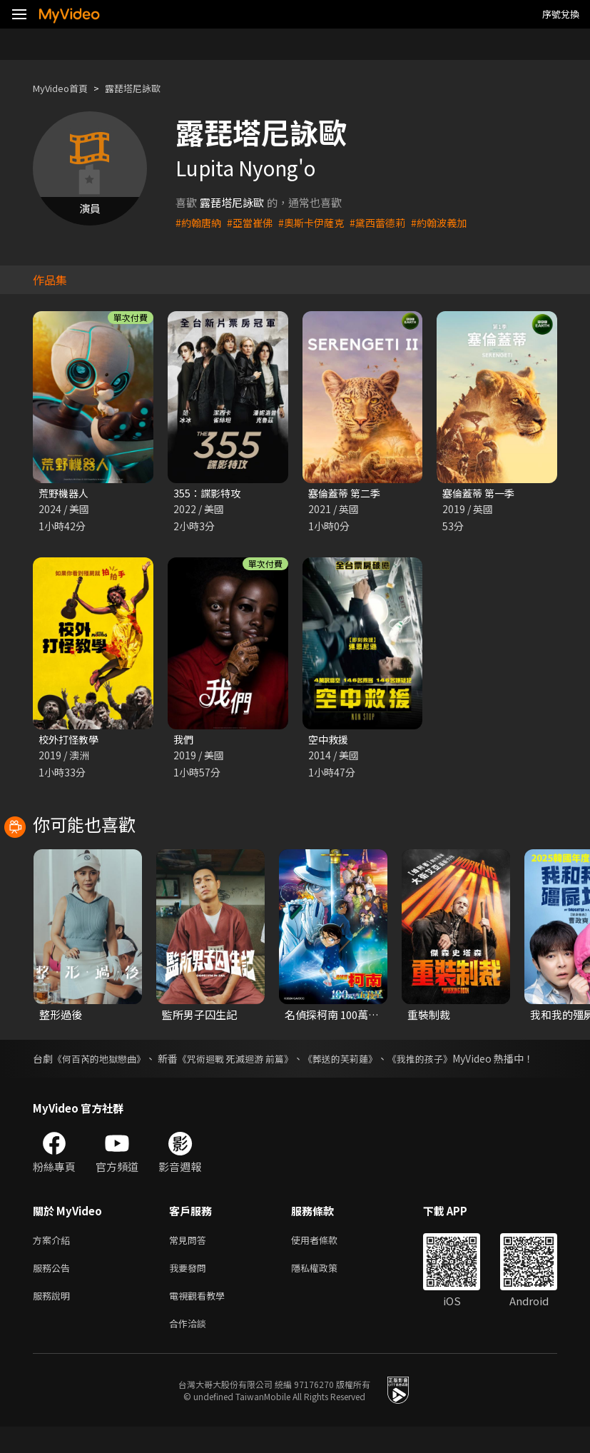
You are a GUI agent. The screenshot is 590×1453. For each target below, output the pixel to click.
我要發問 (190, 1288)
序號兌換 (560, 14)
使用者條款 (326, 1258)
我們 (184, 741)
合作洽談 (190, 1348)
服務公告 (54, 1288)
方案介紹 (54, 1258)
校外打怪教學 (71, 741)
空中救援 (329, 741)
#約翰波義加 (454, 222)
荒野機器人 (65, 493)
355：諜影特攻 (208, 493)
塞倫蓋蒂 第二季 (346, 493)
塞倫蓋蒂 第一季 (480, 493)
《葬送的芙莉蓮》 (371, 1061)
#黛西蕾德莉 (389, 222)
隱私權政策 (326, 1288)
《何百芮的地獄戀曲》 (106, 1061)
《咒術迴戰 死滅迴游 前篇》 (256, 1061)
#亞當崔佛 (254, 222)
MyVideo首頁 (65, 88)
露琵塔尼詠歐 (147, 88)
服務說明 (54, 1318)
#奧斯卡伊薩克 (319, 222)
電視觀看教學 (201, 1318)
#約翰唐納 (200, 222)
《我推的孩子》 (458, 1061)
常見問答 (190, 1258)
